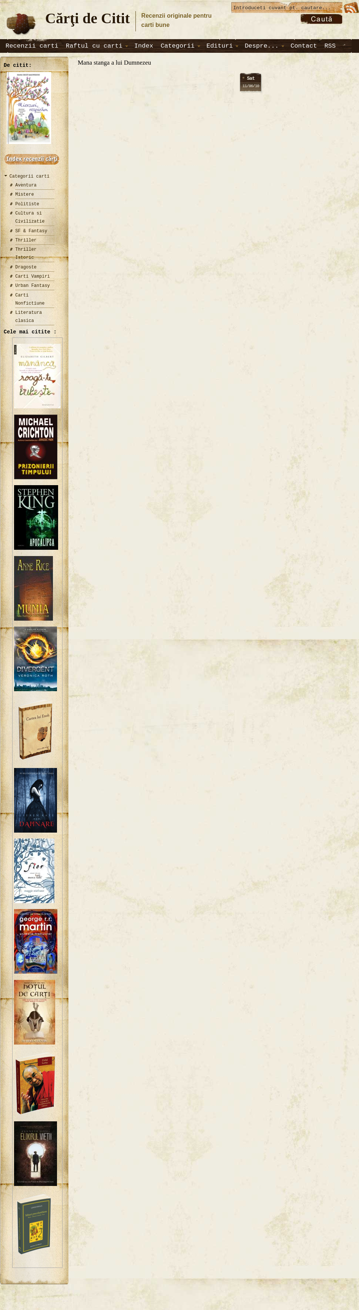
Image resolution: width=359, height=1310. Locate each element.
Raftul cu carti (94, 46)
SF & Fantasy (31, 231)
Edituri (220, 46)
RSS (330, 46)
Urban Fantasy (32, 285)
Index (143, 46)
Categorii (178, 46)
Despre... (262, 46)
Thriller (26, 240)
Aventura (26, 185)
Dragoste (26, 267)
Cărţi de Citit (87, 18)
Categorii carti (30, 176)
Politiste (27, 204)
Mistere (24, 194)
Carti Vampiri (32, 276)
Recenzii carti (32, 46)
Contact (304, 46)
